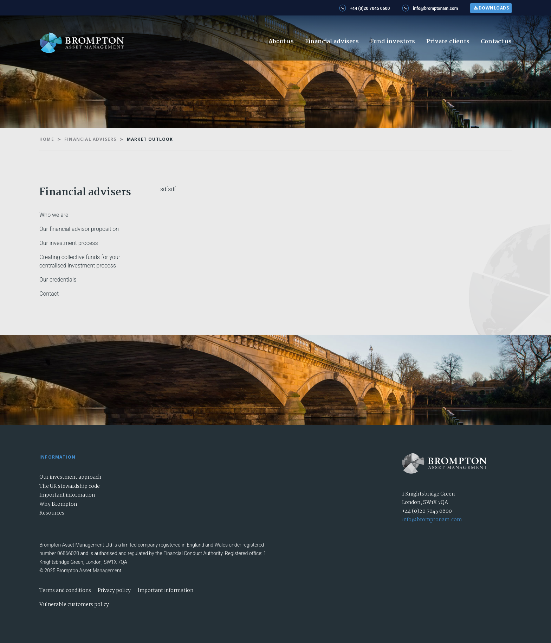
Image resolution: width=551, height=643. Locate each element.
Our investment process (68, 243)
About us (281, 41)
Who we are (53, 215)
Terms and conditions (65, 590)
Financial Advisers (90, 139)
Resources (51, 513)
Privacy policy (114, 590)
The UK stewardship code (69, 486)
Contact (49, 293)
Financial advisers (332, 41)
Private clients (447, 41)
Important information (67, 495)
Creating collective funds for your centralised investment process (79, 261)
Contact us (496, 41)
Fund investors (392, 41)
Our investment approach (70, 477)
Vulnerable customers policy (74, 604)
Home (46, 139)
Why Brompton (58, 504)
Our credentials (58, 279)
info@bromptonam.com (432, 520)
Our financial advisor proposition (79, 229)
